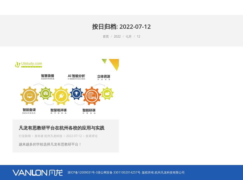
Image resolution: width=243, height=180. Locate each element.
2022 (117, 36)
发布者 (48, 136)
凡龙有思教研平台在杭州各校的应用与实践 (61, 128)
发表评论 (92, 136)
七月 (129, 36)
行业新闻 (25, 136)
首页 (106, 36)
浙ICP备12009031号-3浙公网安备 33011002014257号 (104, 172)
